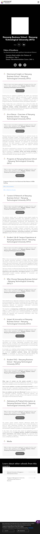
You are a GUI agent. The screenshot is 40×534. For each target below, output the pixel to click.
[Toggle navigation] (38, 2)
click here (30, 528)
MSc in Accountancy (9, 190)
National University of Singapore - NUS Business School (15, 476)
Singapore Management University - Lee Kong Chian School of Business (15, 483)
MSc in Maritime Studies (10, 194)
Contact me (20, 95)
